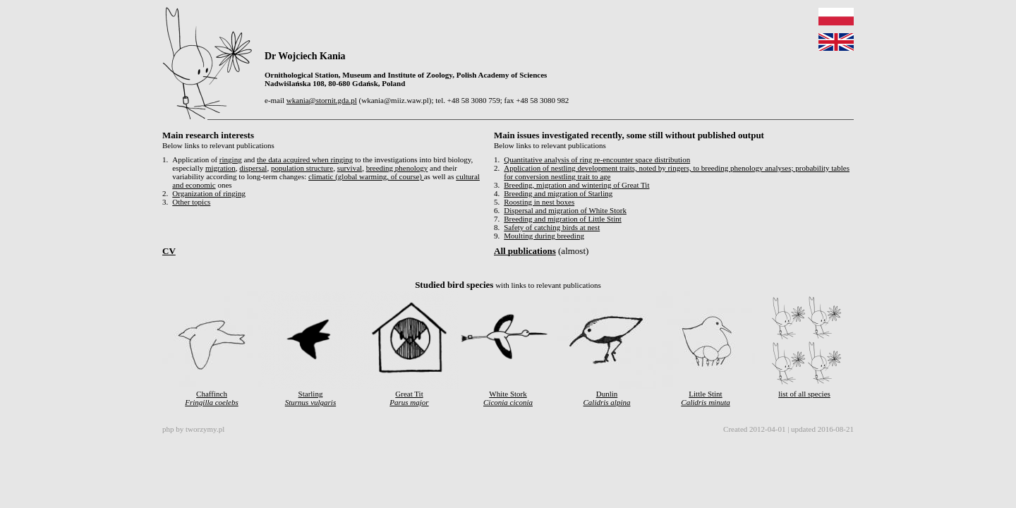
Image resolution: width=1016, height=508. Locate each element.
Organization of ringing (209, 193)
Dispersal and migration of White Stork (565, 210)
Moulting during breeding (544, 235)
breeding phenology (397, 168)
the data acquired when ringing (305, 159)
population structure (302, 168)
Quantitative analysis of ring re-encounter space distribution (597, 159)
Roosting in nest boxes (539, 202)
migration (220, 168)
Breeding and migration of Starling (558, 193)
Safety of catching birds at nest (552, 227)
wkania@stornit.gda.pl (321, 100)
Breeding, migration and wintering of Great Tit (576, 185)
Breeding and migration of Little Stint (563, 218)
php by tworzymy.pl (193, 429)
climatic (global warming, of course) (366, 176)
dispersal (253, 168)
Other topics (191, 202)
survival (349, 168)
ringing (230, 159)
